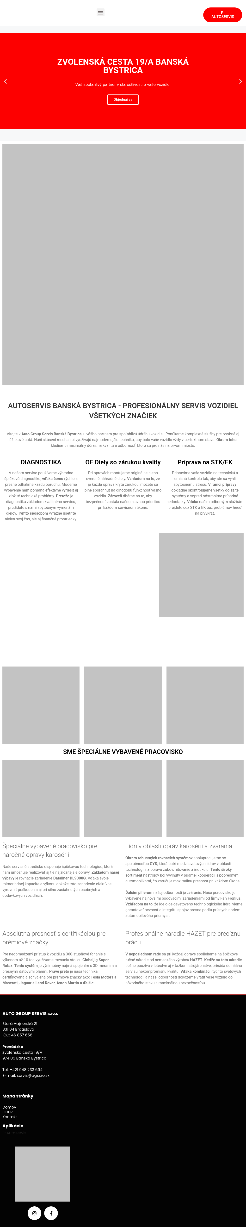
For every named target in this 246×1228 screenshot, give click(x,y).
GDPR (7, 1112)
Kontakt (9, 1117)
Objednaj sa (123, 99)
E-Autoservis (14, 1133)
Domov (9, 1107)
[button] (101, 12)
